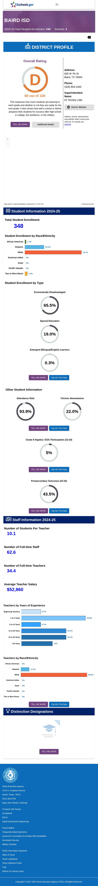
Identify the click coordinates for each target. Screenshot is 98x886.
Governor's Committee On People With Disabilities (24, 836)
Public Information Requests (14, 851)
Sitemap (23, 803)
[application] (49, 170)
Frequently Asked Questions (14, 832)
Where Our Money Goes (13, 871)
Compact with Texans (11, 809)
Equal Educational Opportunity (15, 821)
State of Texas (8, 855)
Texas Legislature (10, 859)
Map (4, 803)
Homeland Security (10, 840)
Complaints (7, 813)
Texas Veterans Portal (11, 863)
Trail (4, 867)
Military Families (9, 844)
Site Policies (13, 803)
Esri (92, 204)
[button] (8, 139)
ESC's (5, 817)
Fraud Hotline (8, 828)
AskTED (67, 124)
